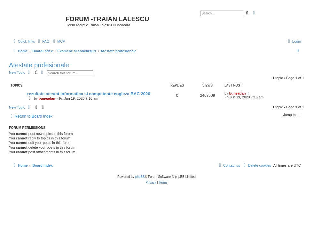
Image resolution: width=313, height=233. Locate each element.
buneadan (47, 98)
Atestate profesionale (39, 65)
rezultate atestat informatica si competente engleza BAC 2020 (88, 93)
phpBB (140, 177)
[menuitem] (42, 41)
